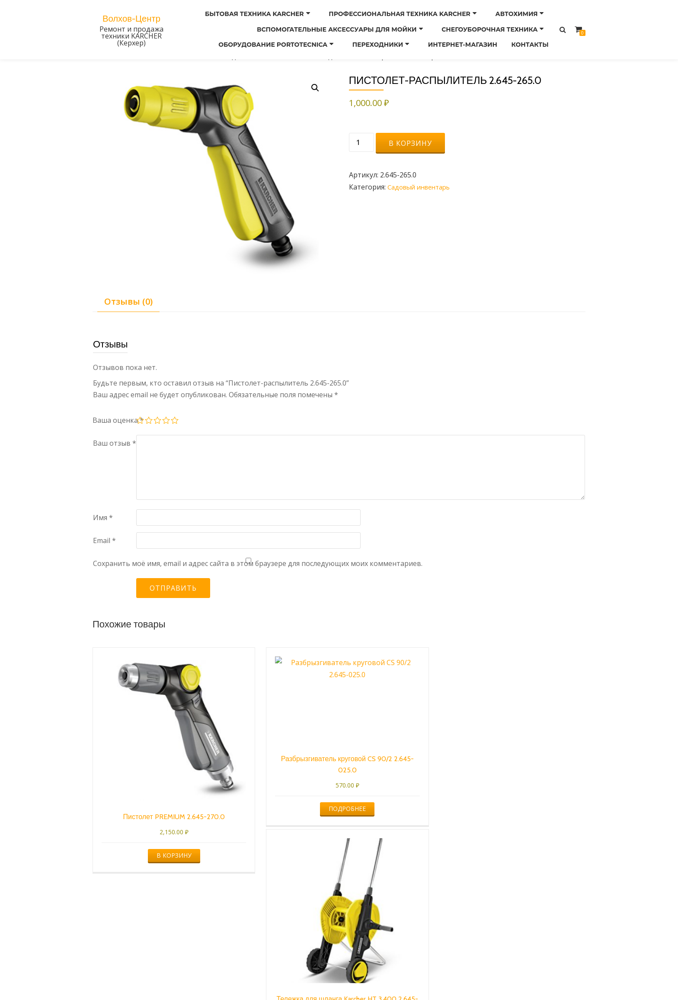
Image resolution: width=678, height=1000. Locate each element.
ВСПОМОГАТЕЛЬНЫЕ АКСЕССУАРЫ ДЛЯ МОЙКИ (342, 25)
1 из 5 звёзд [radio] (140, 421)
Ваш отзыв (114, 443)
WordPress (379, 976)
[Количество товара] (361, 142)
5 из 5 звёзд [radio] (175, 421)
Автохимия (520, 13)
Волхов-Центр (131, 13)
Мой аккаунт (280, 927)
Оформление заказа (347, 927)
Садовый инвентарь (355, 56)
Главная (106, 56)
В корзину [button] (149, 817)
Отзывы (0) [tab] (128, 301)
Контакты (528, 38)
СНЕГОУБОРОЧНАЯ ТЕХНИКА (493, 25)
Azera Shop (299, 976)
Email (104, 540)
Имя (103, 517)
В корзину (410, 143)
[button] (314, 88)
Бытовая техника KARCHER (261, 13)
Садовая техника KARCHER (269, 56)
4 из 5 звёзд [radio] (166, 421)
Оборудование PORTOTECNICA (271, 38)
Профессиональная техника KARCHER (405, 13)
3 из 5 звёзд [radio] (158, 421)
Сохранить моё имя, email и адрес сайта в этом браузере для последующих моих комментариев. (257, 563)
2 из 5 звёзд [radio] (149, 421)
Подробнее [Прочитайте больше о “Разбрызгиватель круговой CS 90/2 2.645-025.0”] (275, 779)
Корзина (405, 927)
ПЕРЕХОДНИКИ (374, 38)
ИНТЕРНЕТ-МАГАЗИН (458, 38)
